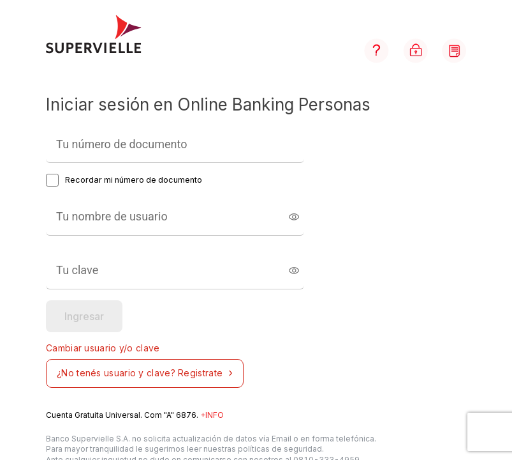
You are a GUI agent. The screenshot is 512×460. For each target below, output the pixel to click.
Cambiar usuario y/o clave (103, 347)
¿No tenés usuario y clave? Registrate (147, 373)
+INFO (212, 415)
